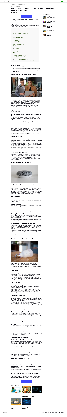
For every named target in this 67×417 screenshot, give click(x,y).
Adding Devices (16, 40)
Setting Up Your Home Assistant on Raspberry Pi (20, 33)
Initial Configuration (17, 36)
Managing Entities (17, 41)
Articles (49, 412)
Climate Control (16, 48)
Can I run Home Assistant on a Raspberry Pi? (21, 59)
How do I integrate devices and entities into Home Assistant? (24, 60)
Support (46, 412)
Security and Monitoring (18, 49)
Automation (18, 6)
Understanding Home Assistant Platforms (19, 32)
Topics (56, 412)
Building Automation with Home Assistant (19, 45)
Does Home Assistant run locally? (19, 58)
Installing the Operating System (19, 34)
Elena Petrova (13, 4)
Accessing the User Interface (18, 37)
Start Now (26, 16)
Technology (13, 6)
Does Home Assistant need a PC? (19, 56)
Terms (39, 412)
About (53, 412)
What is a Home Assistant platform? (20, 55)
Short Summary (15, 30)
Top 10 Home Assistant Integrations (23, 236)
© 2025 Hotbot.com (61, 412)
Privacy (43, 412)
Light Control (16, 47)
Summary (14, 52)
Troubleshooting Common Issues (18, 51)
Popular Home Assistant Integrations (18, 44)
